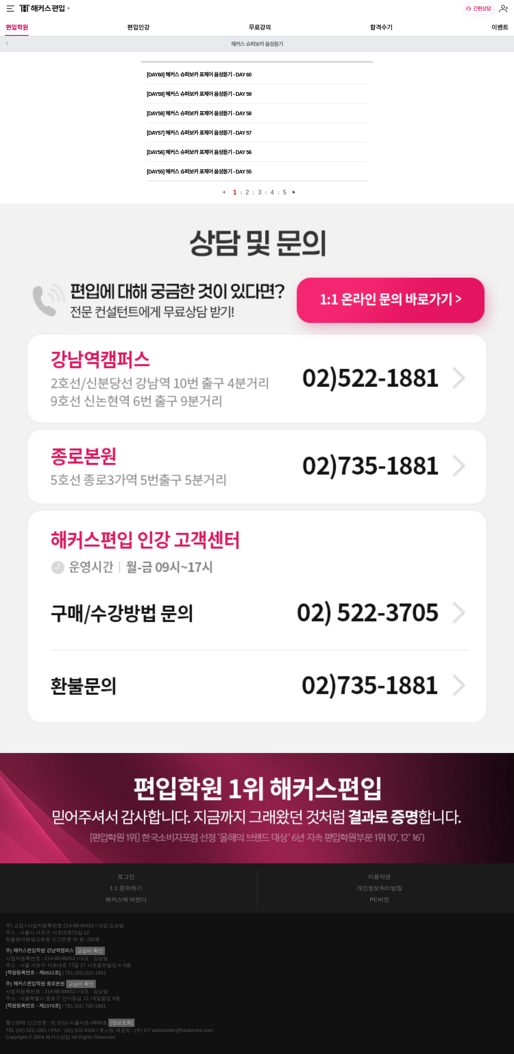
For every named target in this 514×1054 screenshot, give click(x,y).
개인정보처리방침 (379, 888)
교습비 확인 (90, 951)
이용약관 (379, 876)
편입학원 (17, 27)
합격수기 (381, 27)
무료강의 (260, 27)
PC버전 (379, 899)
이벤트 (500, 27)
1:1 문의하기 (126, 888)
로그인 (126, 876)
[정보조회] (121, 1022)
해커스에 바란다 (126, 899)
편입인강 (138, 27)
